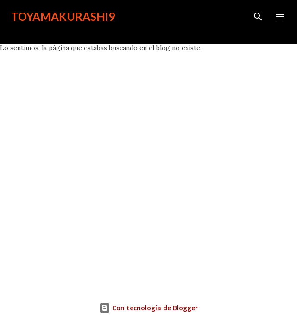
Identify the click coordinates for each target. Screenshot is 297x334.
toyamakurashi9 (63, 16)
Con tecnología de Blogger (148, 307)
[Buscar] (258, 16)
